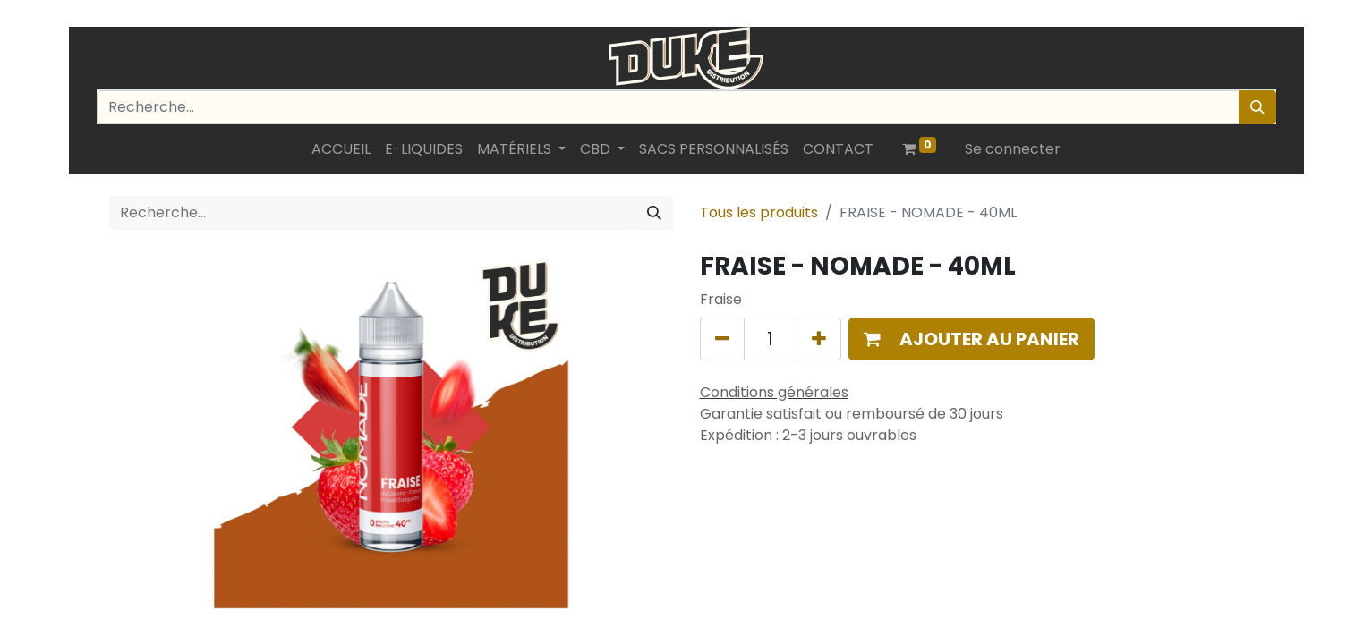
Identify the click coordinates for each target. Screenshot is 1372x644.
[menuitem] (341, 149)
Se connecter (1013, 149)
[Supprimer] (722, 339)
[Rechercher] (1257, 107)
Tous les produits (759, 212)
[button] (971, 339)
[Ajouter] (819, 339)
